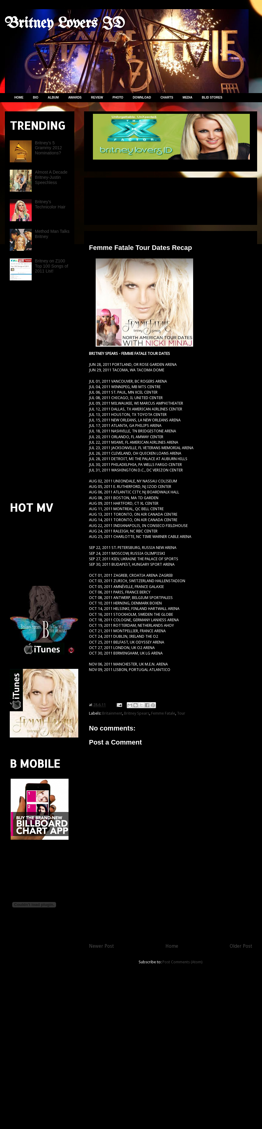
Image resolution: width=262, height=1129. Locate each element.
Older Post (241, 946)
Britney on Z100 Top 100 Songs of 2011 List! (51, 266)
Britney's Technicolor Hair (50, 204)
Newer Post (101, 946)
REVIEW (97, 97)
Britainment (112, 713)
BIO (35, 97)
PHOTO (117, 97)
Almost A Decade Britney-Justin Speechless (51, 177)
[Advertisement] (114, 199)
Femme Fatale (163, 713)
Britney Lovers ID (65, 24)
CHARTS (167, 97)
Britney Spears (136, 713)
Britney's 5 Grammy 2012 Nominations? (48, 148)
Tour (181, 713)
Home (171, 946)
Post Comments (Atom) (182, 962)
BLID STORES (212, 97)
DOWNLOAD (142, 97)
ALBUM (53, 97)
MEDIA (187, 97)
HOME (18, 97)
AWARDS (75, 97)
